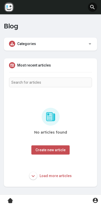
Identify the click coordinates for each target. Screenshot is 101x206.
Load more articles (50, 176)
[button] (92, 7)
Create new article (50, 150)
